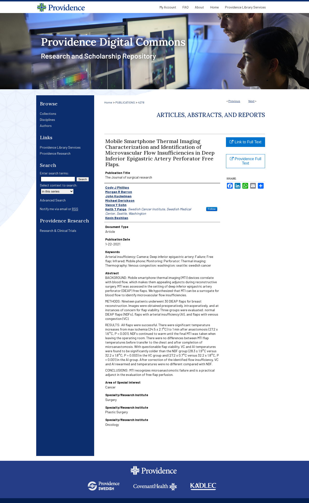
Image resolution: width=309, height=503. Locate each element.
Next (251, 101)
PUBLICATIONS (125, 102)
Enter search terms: (54, 173)
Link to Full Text (245, 142)
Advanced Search (53, 200)
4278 (141, 102)
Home (108, 102)
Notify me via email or (59, 209)
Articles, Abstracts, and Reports (211, 115)
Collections (48, 113)
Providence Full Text (245, 161)
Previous (234, 101)
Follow (212, 208)
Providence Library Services (60, 147)
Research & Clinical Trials (58, 230)
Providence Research (55, 153)
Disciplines (47, 119)
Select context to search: (58, 185)
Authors (46, 126)
